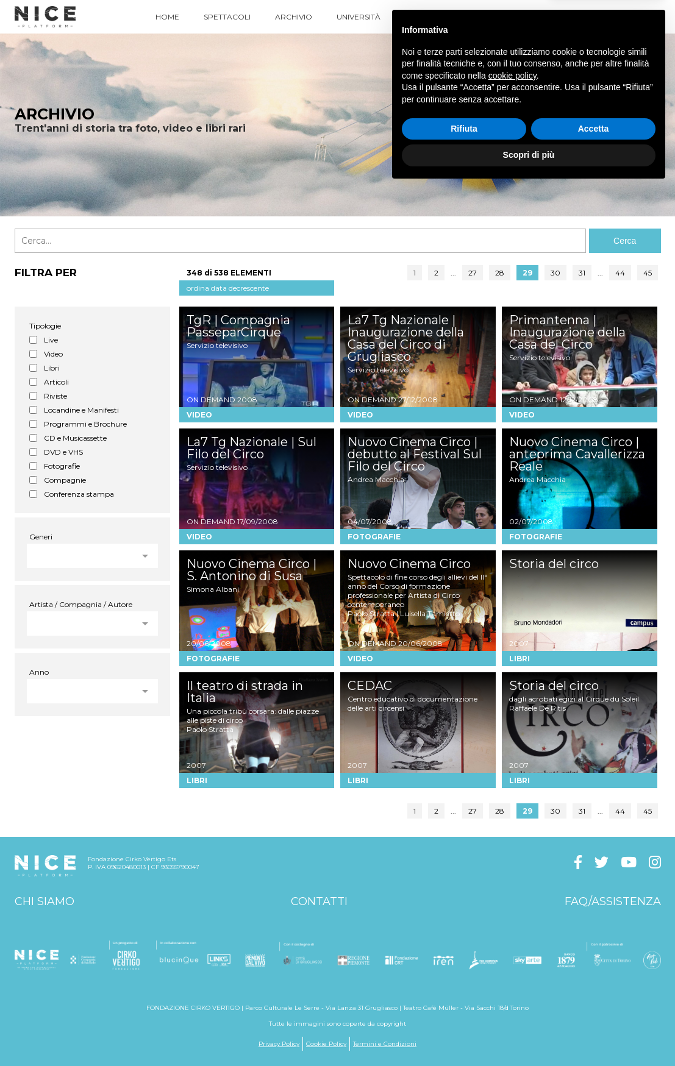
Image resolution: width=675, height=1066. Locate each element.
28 (499, 272)
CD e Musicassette (75, 437)
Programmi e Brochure (85, 423)
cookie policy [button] (512, 953)
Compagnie (65, 480)
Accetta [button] (593, 1006)
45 (647, 272)
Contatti (319, 901)
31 (582, 272)
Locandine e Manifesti (81, 409)
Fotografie (62, 466)
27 (472, 272)
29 (527, 272)
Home (167, 16)
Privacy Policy (279, 1044)
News (416, 16)
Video (53, 353)
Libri (52, 367)
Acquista (560, 16)
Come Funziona (484, 16)
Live (51, 339)
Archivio (293, 16)
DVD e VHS (63, 452)
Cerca (624, 241)
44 (620, 272)
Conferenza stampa (79, 494)
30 (555, 272)
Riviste (55, 395)
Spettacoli (227, 16)
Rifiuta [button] (464, 1006)
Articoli (56, 381)
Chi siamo (44, 901)
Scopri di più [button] (529, 1032)
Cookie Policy (326, 1044)
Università (358, 16)
